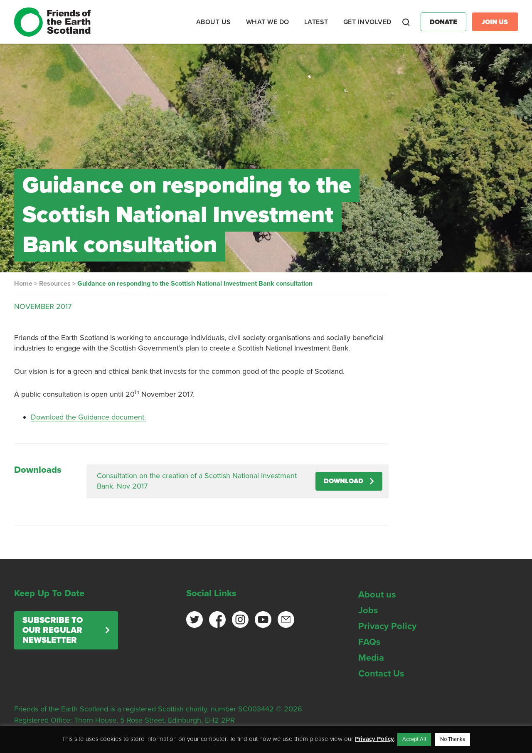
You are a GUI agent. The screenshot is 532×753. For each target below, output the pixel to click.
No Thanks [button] (452, 739)
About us (377, 594)
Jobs (368, 610)
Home (23, 283)
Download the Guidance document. (88, 417)
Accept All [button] (414, 739)
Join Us (495, 22)
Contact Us (381, 673)
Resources (55, 283)
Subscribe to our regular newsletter (52, 630)
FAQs (369, 642)
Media (371, 657)
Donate (443, 22)
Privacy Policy (387, 626)
